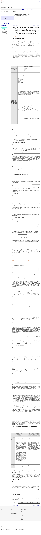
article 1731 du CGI (19, 377)
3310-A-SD (25, 318)
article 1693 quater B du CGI (33, 169)
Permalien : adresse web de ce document (6, 21)
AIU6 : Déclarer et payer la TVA (20, 164)
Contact (2, 510)
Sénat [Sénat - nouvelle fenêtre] (21, 519)
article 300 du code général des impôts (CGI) (24, 41)
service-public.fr (8, 529)
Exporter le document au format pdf (2, 21)
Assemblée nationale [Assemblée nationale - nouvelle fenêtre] (23, 509)
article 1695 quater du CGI (29, 306)
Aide (1, 509)
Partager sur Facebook (2, 23)
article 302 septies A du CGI (24, 275)
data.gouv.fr (21, 529)
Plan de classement (6, 11)
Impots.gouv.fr (22, 518)
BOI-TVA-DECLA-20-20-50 (31, 149)
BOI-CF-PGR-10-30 (24, 45)
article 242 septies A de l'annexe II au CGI (22, 188)
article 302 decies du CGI (22, 234)
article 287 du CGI (22, 157)
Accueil (2, 11)
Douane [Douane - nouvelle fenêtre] (22, 514)
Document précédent (15, 25)
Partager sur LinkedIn (6, 23)
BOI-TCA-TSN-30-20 (34, 172)
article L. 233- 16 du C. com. (23, 398)
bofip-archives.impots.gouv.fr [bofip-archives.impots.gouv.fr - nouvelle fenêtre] (14, 513)
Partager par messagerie (9, 23)
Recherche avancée (30, 9)
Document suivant (36, 25)
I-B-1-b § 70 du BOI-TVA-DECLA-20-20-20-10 (31, 241)
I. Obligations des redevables (4, 28)
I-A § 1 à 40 (25, 243)
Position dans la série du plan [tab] (5, 16)
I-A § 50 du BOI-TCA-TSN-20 (33, 136)
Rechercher (23, 9)
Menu (40, 1)
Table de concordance (13, 510)
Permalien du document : (13, 503)
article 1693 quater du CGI (22, 268)
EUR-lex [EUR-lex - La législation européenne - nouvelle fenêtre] (22, 515)
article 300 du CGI (23, 147)
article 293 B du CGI (16, 199)
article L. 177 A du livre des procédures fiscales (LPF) (25, 487)
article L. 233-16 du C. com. (34, 284)
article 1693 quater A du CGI (23, 249)
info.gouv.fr (2, 529)
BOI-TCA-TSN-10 (17, 49)
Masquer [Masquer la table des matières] (3, 25)
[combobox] (11, 9)
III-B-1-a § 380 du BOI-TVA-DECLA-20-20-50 (24, 302)
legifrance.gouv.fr (15, 529)
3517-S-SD (31, 444)
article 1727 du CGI (30, 376)
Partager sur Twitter (4, 23)
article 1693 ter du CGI (24, 149)
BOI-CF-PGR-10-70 (30, 45)
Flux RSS (12, 509)
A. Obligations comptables (4, 30)
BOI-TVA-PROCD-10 (36, 309)
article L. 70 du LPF (32, 489)
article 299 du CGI (23, 393)
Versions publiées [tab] (3, 18)
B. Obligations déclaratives (4, 32)
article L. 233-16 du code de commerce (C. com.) (25, 171)
